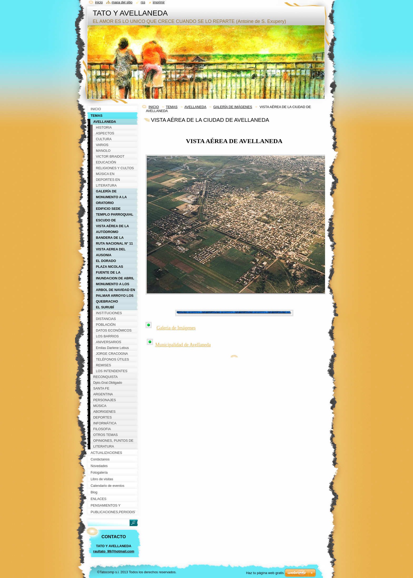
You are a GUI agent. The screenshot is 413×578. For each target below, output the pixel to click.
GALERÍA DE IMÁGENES (232, 107)
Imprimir (159, 2)
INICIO (154, 107)
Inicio (99, 2)
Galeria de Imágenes (176, 328)
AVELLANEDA (195, 107)
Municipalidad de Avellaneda (183, 344)
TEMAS (172, 107)
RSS (143, 2)
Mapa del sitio (122, 2)
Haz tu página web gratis (265, 573)
